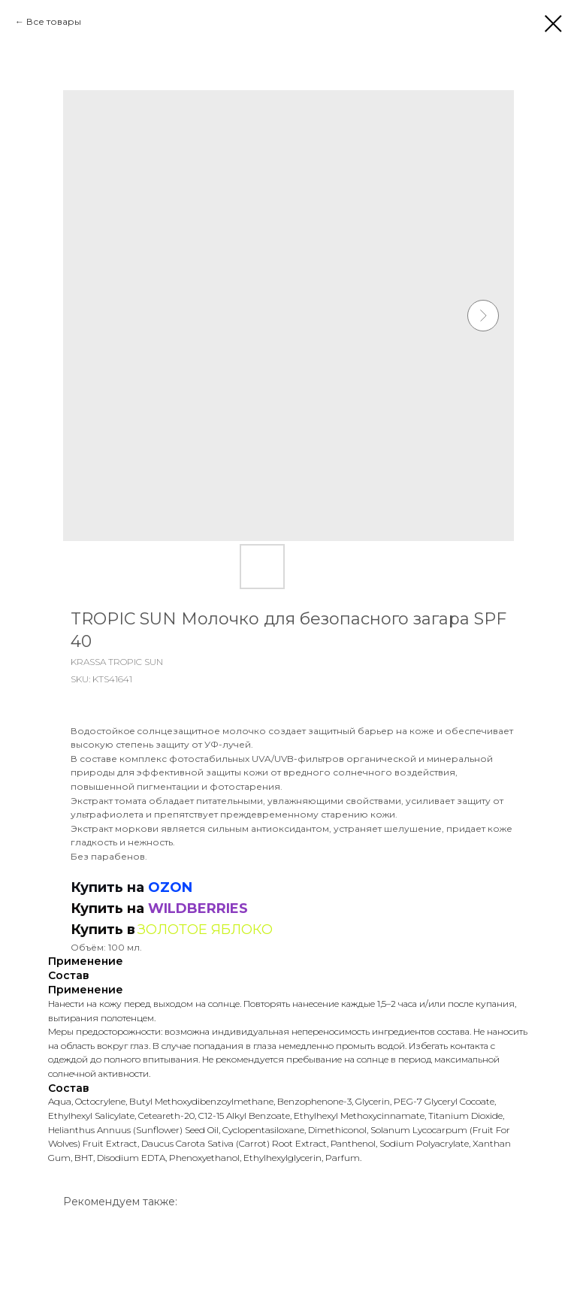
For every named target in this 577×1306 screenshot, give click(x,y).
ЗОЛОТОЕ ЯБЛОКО (205, 929)
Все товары (53, 21)
